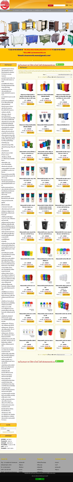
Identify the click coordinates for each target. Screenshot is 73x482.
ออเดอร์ (20, 470)
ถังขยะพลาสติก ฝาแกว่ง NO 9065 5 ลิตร (45, 341)
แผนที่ (56, 465)
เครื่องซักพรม (40, 470)
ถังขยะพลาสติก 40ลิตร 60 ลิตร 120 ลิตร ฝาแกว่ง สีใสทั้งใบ (63, 286)
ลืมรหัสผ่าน (5, 432)
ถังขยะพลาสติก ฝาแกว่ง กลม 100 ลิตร (63, 314)
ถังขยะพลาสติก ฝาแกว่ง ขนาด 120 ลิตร (27, 286)
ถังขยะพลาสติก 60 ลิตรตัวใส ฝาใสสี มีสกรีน (27, 341)
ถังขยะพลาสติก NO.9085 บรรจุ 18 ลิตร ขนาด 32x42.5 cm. (27, 206)
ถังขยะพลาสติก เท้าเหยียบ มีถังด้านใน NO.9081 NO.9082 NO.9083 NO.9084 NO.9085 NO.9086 (45, 207)
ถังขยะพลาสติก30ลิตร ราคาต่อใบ (28, 259)
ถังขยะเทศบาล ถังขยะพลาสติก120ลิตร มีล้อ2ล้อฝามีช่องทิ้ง (45, 95)
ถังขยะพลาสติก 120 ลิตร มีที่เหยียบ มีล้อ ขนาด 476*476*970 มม (27, 152)
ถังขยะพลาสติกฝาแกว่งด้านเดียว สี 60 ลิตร (45, 286)
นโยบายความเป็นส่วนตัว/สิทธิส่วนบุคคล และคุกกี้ (40, 476)
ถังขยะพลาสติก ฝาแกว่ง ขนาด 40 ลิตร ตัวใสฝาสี (27, 315)
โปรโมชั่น (20, 472)
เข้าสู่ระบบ (71, 11)
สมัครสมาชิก (69, 2)
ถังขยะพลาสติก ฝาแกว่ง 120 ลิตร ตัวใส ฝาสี (45, 315)
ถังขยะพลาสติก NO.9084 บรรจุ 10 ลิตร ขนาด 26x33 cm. (63, 179)
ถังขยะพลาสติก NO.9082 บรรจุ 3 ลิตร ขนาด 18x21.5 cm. (27, 179)
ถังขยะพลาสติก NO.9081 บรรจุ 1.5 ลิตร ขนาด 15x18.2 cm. (63, 152)
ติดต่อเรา (57, 462)
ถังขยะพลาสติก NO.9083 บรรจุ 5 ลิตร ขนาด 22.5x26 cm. (45, 179)
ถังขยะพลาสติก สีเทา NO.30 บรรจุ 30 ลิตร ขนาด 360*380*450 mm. (63, 233)
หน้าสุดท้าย (44, 77)
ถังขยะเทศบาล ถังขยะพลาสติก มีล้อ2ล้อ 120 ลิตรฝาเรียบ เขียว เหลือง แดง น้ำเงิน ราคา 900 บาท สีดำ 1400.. (27, 96)
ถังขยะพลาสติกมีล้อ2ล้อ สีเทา (63, 125)
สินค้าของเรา (23, 67)
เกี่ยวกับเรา (21, 467)
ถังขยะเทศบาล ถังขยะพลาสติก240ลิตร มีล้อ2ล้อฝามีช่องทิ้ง (27, 126)
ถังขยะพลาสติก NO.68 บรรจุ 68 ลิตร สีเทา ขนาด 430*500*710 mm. (27, 233)
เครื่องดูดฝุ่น (39, 465)
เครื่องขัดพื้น (39, 467)
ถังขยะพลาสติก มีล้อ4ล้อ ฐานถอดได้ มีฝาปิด (45, 126)
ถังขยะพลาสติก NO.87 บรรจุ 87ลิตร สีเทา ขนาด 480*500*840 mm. (63, 206)
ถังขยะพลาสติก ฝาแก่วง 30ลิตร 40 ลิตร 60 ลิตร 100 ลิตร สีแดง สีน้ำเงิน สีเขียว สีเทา (45, 153)
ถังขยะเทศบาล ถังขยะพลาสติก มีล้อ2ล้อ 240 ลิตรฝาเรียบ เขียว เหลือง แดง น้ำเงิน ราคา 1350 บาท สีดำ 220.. (63, 97)
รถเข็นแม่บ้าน (40, 472)
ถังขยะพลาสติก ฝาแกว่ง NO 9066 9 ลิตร (63, 341)
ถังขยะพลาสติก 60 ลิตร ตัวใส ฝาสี (63, 259)
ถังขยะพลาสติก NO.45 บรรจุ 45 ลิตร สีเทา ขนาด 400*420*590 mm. (45, 233)
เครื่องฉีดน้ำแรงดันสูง (41, 462)
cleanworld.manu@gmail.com (11, 472)
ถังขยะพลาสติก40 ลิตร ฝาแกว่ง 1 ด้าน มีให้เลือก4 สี (45, 260)
